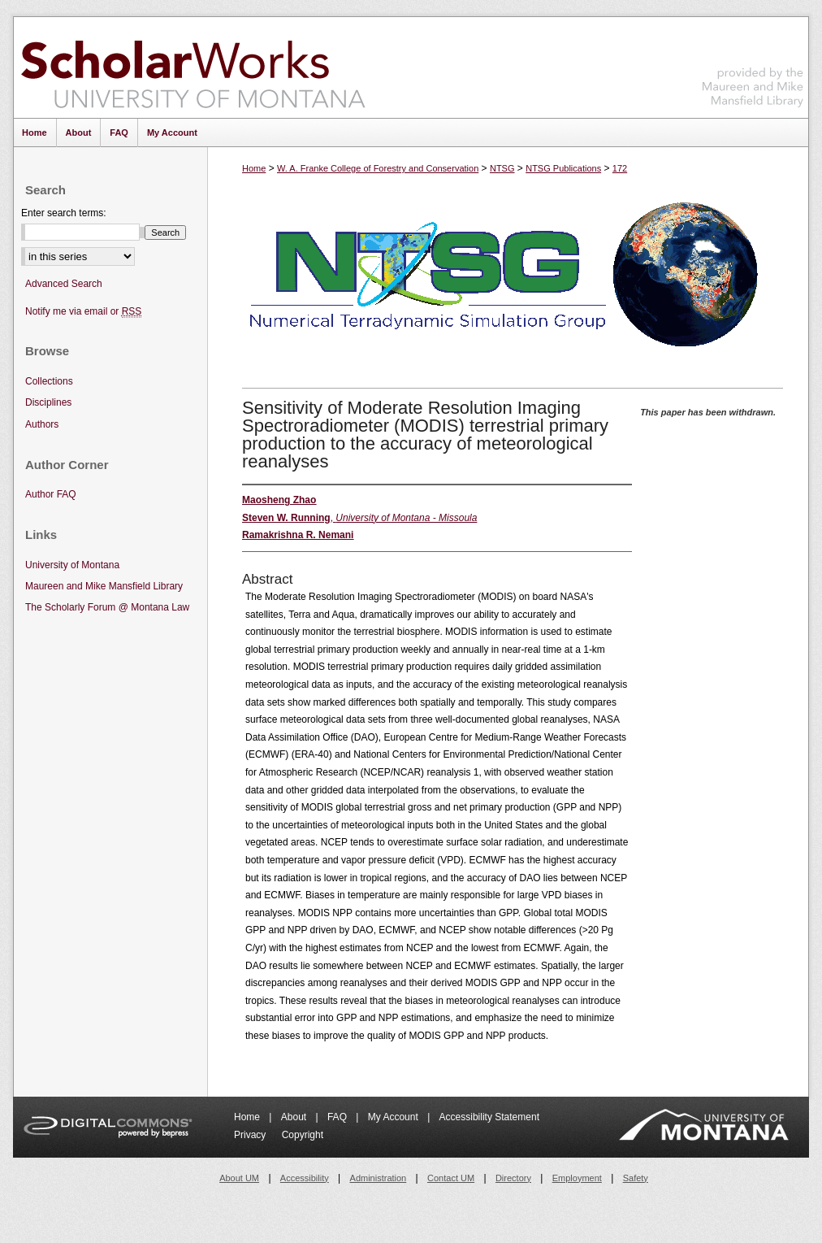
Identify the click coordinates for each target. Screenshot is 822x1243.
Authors (41, 424)
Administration (378, 1178)
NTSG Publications (563, 168)
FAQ (338, 1117)
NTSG (502, 168)
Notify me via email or (83, 312)
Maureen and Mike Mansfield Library (753, 64)
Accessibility (304, 1178)
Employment (577, 1178)
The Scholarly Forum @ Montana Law (107, 607)
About (295, 1117)
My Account (394, 1117)
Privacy (251, 1135)
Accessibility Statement (489, 1117)
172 (619, 168)
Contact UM (450, 1178)
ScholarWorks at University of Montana (193, 67)
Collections (49, 381)
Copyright (302, 1135)
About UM (239, 1178)
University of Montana (72, 565)
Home (254, 168)
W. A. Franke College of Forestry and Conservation (377, 168)
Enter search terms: (63, 213)
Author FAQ (50, 494)
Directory (513, 1178)
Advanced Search (63, 283)
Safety (635, 1178)
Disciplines (48, 402)
